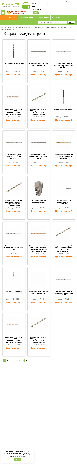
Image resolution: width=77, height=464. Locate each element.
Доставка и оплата (26, 17)
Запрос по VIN (43, 17)
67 (20, 360)
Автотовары (11, 17)
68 (23, 360)
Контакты (56, 17)
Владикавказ (70, 2)
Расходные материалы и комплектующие (49, 27)
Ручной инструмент (25, 27)
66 (16, 360)
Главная (4, 27)
